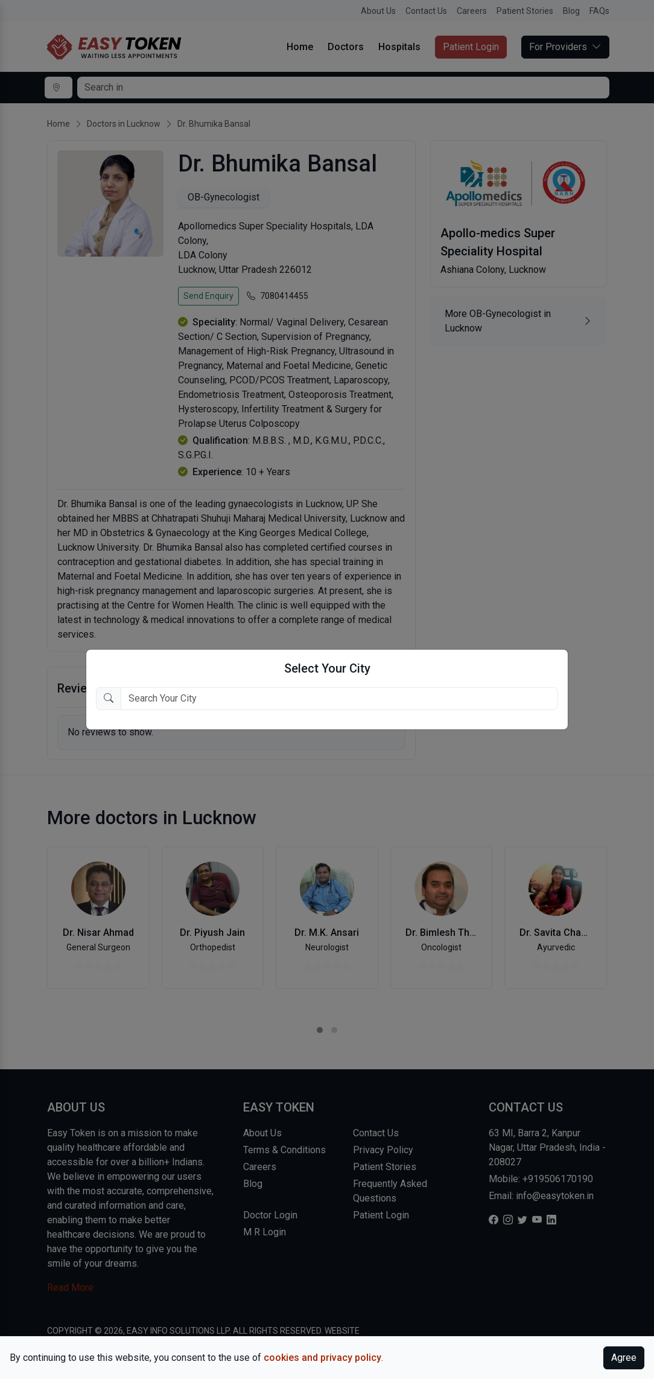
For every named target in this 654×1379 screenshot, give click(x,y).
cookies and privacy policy (322, 1357)
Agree (624, 1357)
